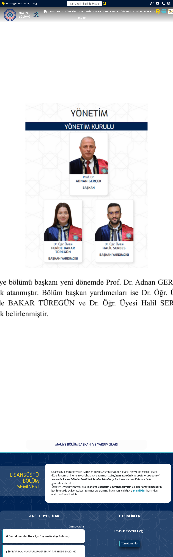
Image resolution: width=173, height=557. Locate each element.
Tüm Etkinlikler (129, 543)
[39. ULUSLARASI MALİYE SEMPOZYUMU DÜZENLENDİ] (92, 448)
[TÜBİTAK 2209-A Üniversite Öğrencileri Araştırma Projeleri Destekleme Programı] (86, 448)
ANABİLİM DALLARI (104, 11)
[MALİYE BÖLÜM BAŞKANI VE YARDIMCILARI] (75, 448)
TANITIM (55, 11)
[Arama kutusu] (84, 3)
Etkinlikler (139, 490)
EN (169, 3)
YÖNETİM (70, 11)
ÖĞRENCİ (126, 11)
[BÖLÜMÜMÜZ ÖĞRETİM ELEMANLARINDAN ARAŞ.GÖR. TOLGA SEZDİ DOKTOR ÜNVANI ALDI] (81, 448)
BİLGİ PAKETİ (144, 11)
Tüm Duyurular (76, 526)
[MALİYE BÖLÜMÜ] (98, 448)
